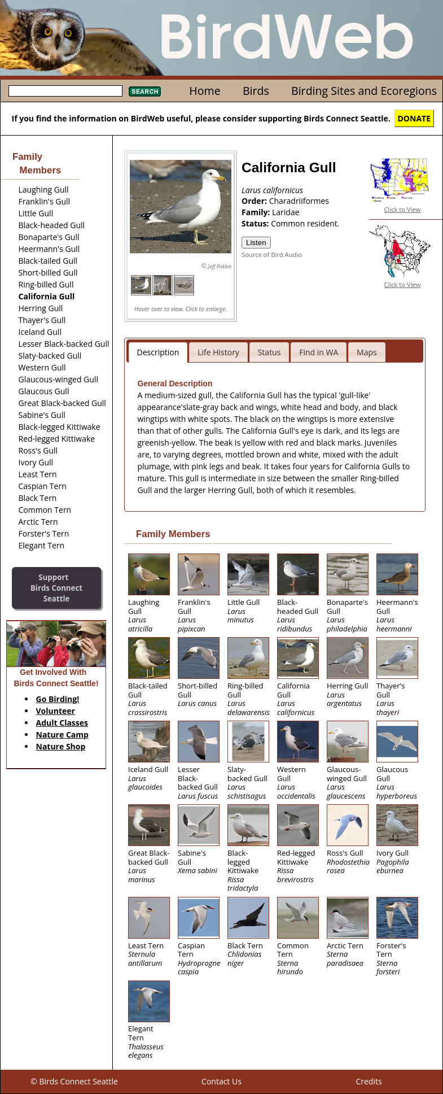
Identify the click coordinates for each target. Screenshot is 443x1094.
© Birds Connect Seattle (74, 1081)
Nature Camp (62, 734)
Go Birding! (58, 699)
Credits (368, 1081)
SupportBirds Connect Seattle (56, 587)
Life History (218, 352)
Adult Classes (62, 722)
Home (204, 90)
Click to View (402, 209)
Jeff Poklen (219, 266)
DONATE (414, 118)
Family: (257, 212)
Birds (256, 90)
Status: (256, 223)
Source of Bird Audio (272, 254)
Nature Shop (61, 746)
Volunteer (55, 710)
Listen (256, 242)
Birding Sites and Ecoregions (364, 90)
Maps (367, 352)
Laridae (286, 212)
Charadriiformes (299, 200)
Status (269, 352)
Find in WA (318, 352)
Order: (255, 200)
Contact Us (221, 1081)
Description (158, 352)
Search (145, 91)
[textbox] (65, 91)
